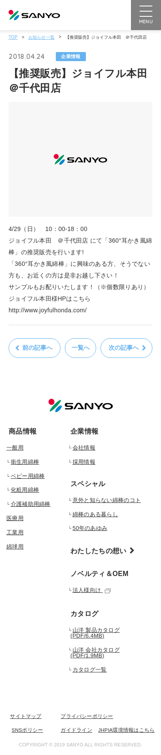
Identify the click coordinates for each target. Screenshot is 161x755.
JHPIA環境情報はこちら (126, 730)
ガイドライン (76, 730)
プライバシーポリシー (87, 716)
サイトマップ (25, 716)
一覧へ (81, 347)
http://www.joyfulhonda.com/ (48, 310)
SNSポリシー (27, 730)
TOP (13, 37)
